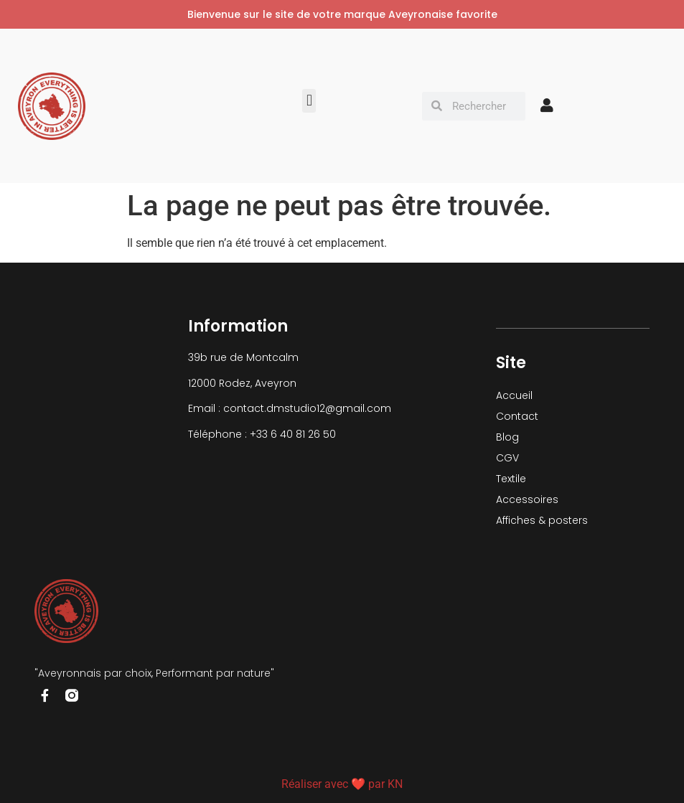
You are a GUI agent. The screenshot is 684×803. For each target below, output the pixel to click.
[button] (309, 101)
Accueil (514, 395)
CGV (507, 458)
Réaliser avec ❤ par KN (342, 784)
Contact (517, 416)
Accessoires (527, 499)
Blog (507, 437)
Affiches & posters (542, 520)
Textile (511, 478)
